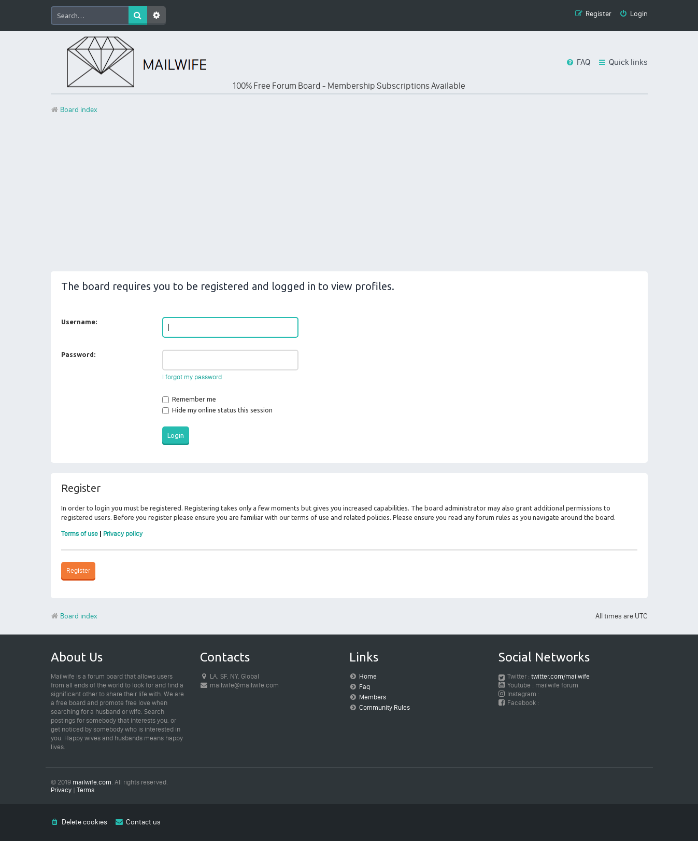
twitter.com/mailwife (560, 676)
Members (372, 697)
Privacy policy (123, 533)
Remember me (189, 399)
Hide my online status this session (217, 409)
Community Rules (384, 707)
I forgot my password (192, 377)
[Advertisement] (349, 198)
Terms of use (79, 533)
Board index (74, 616)
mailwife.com (92, 782)
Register (78, 570)
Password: (78, 354)
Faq (364, 687)
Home (368, 676)
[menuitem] (633, 14)
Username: (79, 321)
